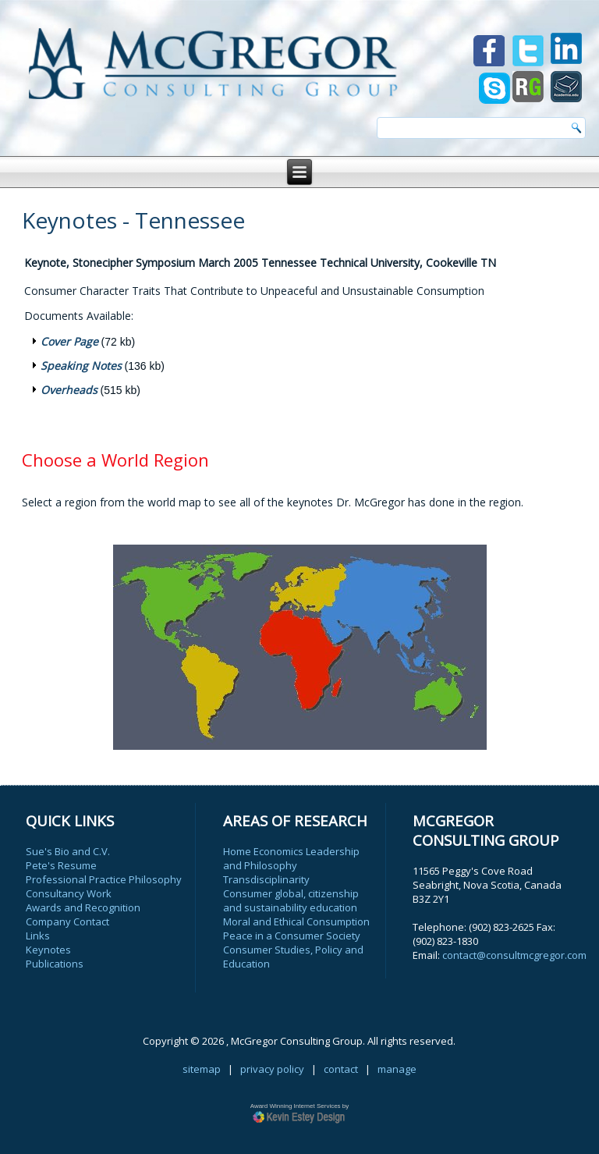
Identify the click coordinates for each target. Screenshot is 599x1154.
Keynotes (48, 950)
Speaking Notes (81, 365)
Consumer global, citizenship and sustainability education (291, 900)
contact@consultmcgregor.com (514, 955)
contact (341, 1069)
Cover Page (69, 341)
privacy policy (272, 1069)
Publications (54, 964)
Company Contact (67, 921)
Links (38, 936)
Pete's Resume (61, 865)
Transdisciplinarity (266, 879)
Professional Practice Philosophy (104, 879)
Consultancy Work (69, 893)
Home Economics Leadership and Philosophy (291, 858)
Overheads (69, 389)
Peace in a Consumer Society (291, 936)
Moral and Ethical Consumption (296, 921)
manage (396, 1069)
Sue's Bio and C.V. (68, 851)
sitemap (202, 1069)
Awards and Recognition (83, 907)
